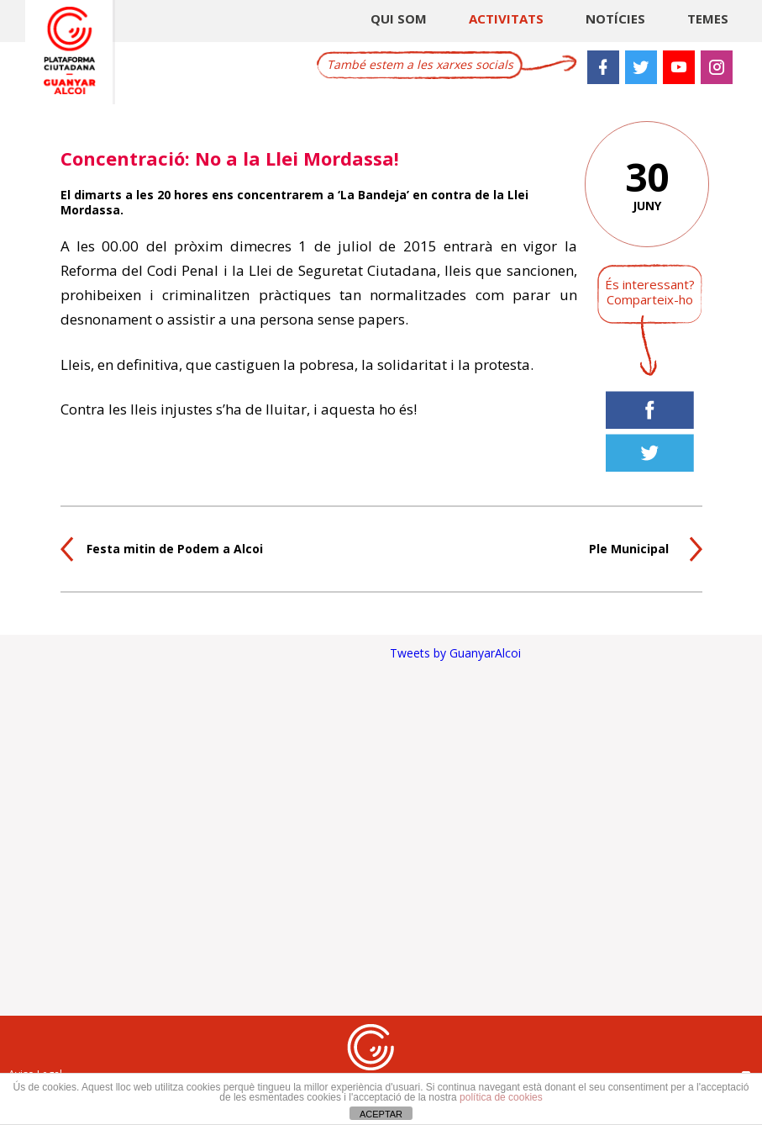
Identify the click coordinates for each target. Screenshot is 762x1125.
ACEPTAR (381, 1114)
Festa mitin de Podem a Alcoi (175, 549)
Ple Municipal (629, 549)
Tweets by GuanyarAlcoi (455, 653)
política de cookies (501, 1097)
